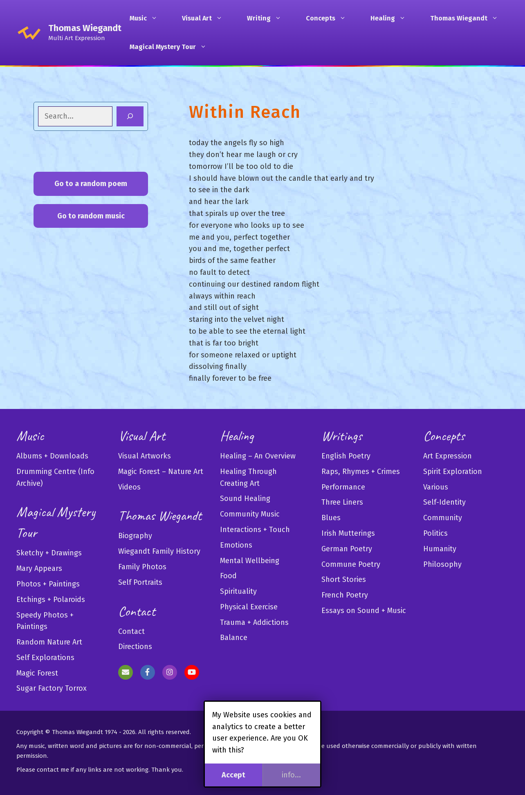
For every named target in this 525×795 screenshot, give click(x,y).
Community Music (250, 514)
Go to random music (91, 215)
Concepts (330, 18)
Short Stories (343, 579)
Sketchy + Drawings (49, 552)
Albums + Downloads (52, 455)
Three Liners (342, 502)
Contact (131, 631)
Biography (135, 535)
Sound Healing (245, 498)
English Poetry (345, 455)
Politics (435, 533)
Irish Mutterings (348, 533)
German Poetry (346, 548)
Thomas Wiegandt (84, 28)
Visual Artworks (144, 455)
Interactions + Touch (255, 529)
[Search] (130, 116)
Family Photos (142, 566)
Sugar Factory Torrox (51, 688)
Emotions (236, 545)
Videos (129, 487)
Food (228, 575)
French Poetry (344, 595)
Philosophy (442, 564)
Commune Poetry (350, 564)
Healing (392, 18)
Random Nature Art (49, 642)
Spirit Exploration (452, 471)
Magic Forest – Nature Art (160, 471)
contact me (53, 769)
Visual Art (206, 18)
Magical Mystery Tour (172, 47)
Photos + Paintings (48, 583)
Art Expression (447, 455)
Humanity (439, 548)
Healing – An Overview (258, 455)
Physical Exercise (249, 606)
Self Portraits (140, 582)
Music (148, 18)
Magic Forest (37, 673)
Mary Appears (39, 568)
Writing (268, 18)
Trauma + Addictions (254, 622)
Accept (233, 774)
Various (435, 487)
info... (291, 774)
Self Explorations (45, 657)
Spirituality (238, 591)
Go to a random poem (90, 183)
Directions (135, 646)
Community (442, 517)
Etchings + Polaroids (50, 599)
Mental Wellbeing (249, 560)
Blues (331, 517)
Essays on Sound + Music (363, 610)
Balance (233, 637)
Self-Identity (444, 502)
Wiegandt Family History (159, 551)
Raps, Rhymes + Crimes (360, 471)
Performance (343, 487)
